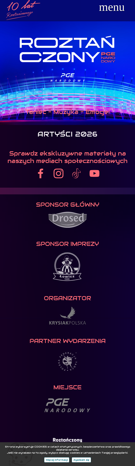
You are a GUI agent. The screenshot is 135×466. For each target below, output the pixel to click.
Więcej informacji (57, 459)
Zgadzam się (81, 459)
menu (112, 7)
